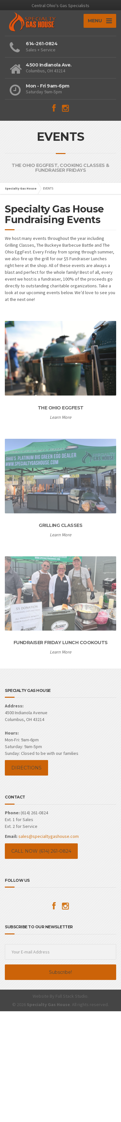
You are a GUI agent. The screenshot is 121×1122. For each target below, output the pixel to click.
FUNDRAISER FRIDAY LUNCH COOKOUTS (61, 642)
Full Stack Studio (71, 996)
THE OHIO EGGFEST (61, 408)
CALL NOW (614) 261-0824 (41, 851)
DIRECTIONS (26, 768)
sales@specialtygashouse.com (48, 836)
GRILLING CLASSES (60, 525)
